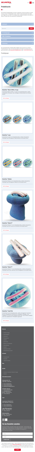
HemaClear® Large (6, 135)
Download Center (7, 348)
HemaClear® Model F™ (7, 267)
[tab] (17, 24)
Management (6, 338)
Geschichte (5, 341)
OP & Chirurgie (6, 98)
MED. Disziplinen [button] (6, 36)
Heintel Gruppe (6, 332)
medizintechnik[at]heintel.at (15, 50)
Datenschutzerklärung (17, 444)
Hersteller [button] (4, 39)
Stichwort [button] (4, 24)
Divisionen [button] (4, 43)
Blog (3, 363)
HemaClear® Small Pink (7, 311)
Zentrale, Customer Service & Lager (10, 372)
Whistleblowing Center (8, 350)
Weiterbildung (6, 345)
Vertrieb (5, 339)
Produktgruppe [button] (6, 32)
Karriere (5, 347)
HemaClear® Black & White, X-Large (10, 90)
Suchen (31, 28)
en (28, 2)
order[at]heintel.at (7, 391)
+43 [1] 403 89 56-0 (28, 50)
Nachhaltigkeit (6, 334)
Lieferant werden (6, 360)
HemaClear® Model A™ (7, 223)
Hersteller (5, 358)
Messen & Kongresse (7, 343)
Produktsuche (6, 357)
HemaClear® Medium (7, 179)
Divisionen (5, 336)
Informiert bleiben (6, 439)
